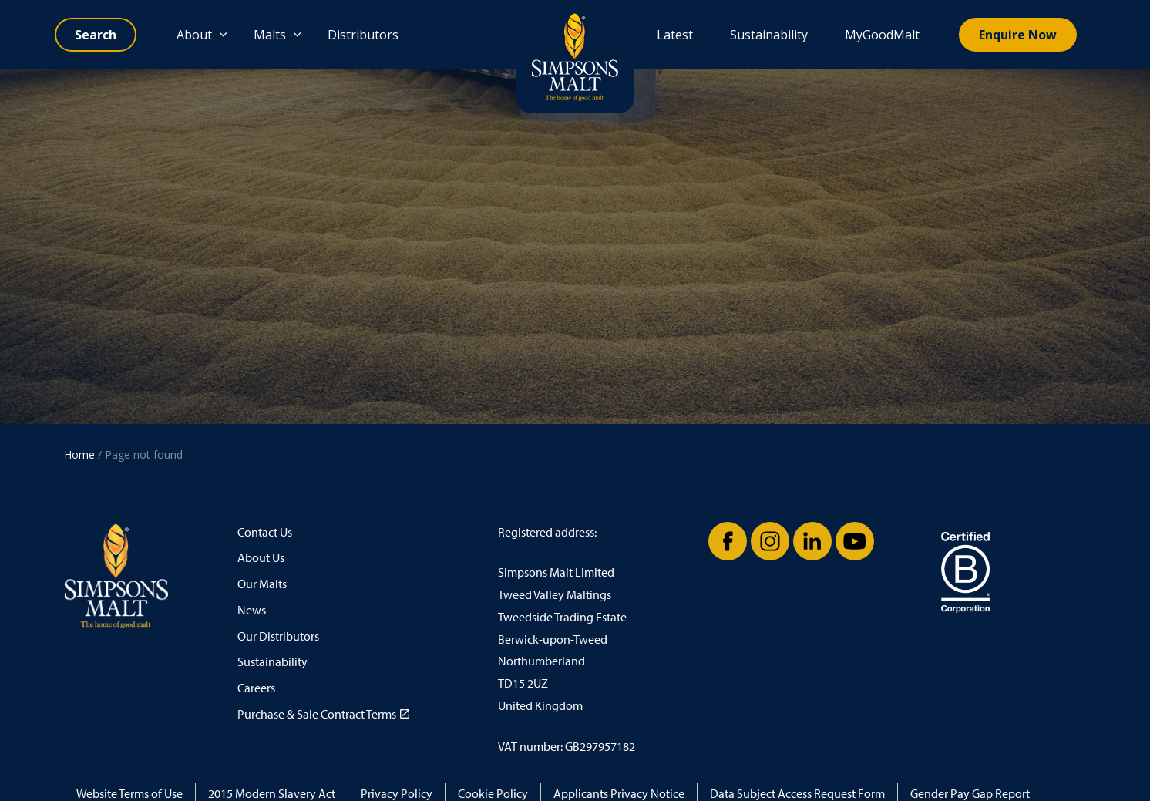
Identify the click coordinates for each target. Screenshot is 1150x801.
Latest (675, 34)
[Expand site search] (95, 35)
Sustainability (769, 34)
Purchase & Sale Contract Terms (323, 714)
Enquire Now (1017, 34)
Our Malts (262, 584)
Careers (256, 688)
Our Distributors (278, 636)
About (194, 34)
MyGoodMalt (882, 34)
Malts (270, 34)
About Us (260, 557)
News (251, 610)
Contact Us (264, 532)
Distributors (363, 34)
